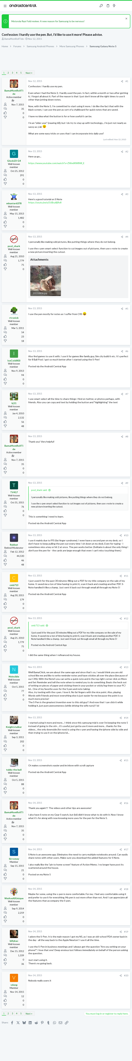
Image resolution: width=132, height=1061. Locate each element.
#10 (126, 535)
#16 (126, 803)
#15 (126, 760)
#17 (126, 849)
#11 (126, 576)
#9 (127, 483)
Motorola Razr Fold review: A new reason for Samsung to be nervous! (48, 21)
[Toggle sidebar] (121, 6)
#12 (126, 618)
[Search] (127, 6)
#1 (127, 81)
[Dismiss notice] (126, 19)
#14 (126, 717)
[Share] (122, 81)
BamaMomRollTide (14, 38)
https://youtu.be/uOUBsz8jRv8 (44, 202)
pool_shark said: (39, 490)
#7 (127, 394)
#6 (127, 351)
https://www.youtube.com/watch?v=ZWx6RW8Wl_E (56, 163)
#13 (126, 667)
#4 (127, 236)
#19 (126, 931)
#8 (127, 436)
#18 (126, 889)
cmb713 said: (38, 625)
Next (28, 73)
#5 (127, 308)
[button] (5, 6)
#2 (127, 151)
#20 (126, 975)
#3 (127, 194)
